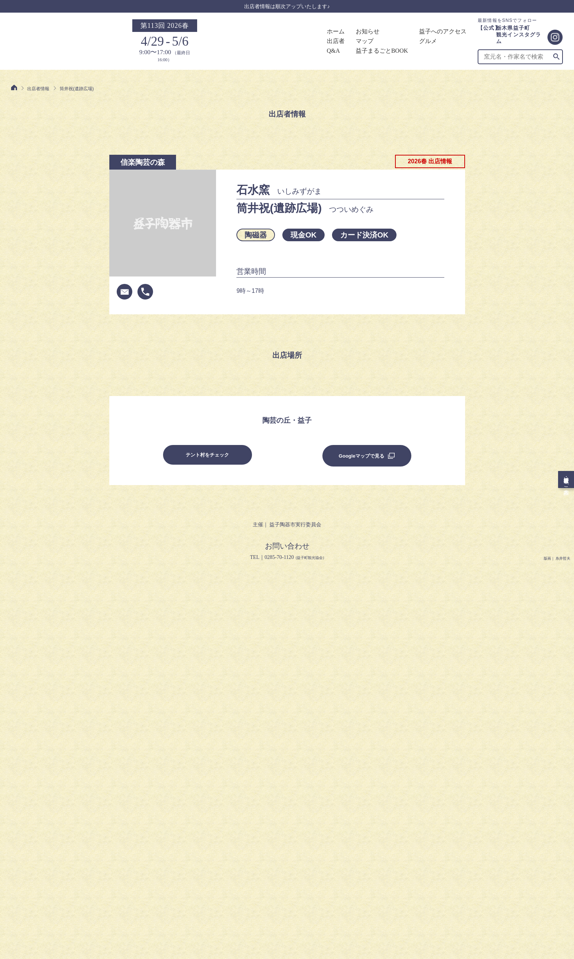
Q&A (333, 51)
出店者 (336, 41)
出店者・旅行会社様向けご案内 (567, 479)
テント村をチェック (207, 455)
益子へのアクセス (443, 32)
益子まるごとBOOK (382, 51)
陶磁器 (256, 235)
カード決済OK (364, 235)
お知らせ (367, 32)
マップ (365, 41)
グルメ (428, 41)
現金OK (303, 235)
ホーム (336, 32)
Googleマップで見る (361, 456)
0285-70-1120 (279, 557)
